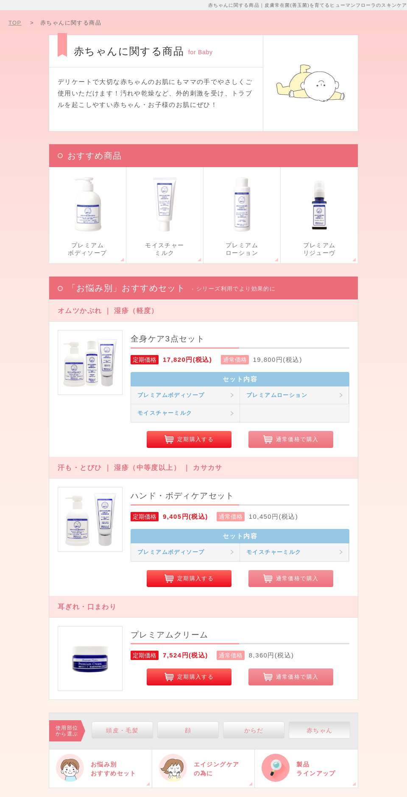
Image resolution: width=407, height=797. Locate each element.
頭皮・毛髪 (122, 730)
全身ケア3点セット (168, 338)
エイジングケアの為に (217, 769)
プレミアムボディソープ (170, 395)
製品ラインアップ (315, 769)
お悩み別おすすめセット (114, 769)
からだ (254, 730)
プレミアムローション (276, 395)
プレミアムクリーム (170, 634)
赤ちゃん (320, 730)
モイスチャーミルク (164, 413)
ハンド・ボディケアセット (182, 495)
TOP (15, 23)
